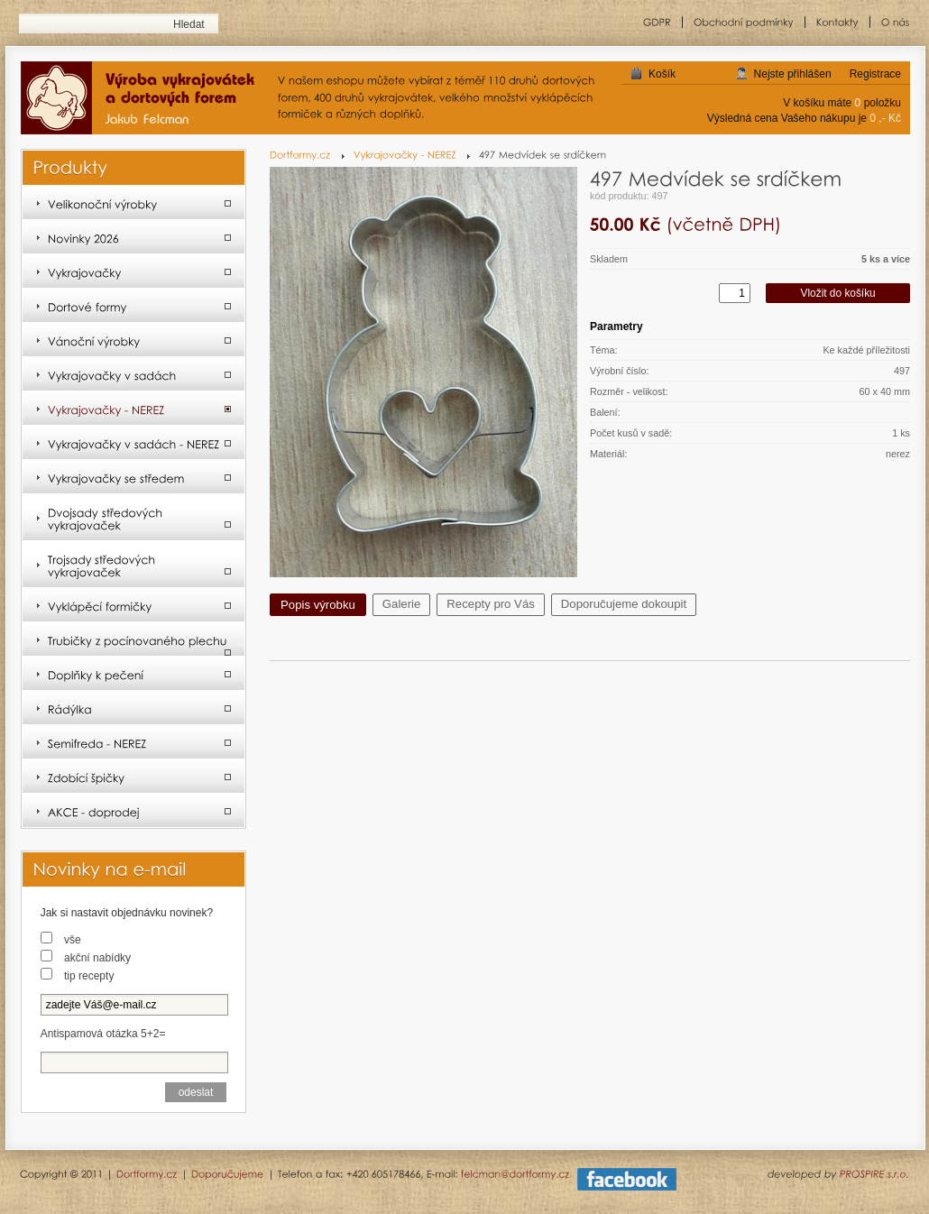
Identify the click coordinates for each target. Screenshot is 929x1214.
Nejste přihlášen (793, 74)
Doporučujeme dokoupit (623, 604)
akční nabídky (97, 958)
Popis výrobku (318, 605)
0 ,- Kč (885, 118)
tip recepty (89, 976)
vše (72, 939)
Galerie (401, 604)
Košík (662, 74)
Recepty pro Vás (490, 604)
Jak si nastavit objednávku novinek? (127, 912)
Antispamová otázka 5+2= (103, 1033)
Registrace (875, 74)
